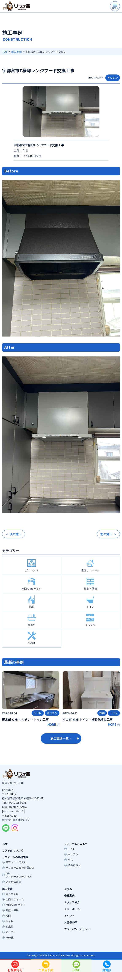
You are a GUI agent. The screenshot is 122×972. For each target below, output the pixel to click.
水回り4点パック (32, 583)
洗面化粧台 (74, 865)
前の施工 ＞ (108, 534)
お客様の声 (70, 922)
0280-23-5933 (17, 802)
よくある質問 (13, 882)
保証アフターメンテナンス (19, 875)
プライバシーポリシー (77, 929)
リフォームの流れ (16, 862)
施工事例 (16, 51)
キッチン (112, 78)
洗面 (31, 601)
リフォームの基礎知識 (15, 857)
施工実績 (7, 889)
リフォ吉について (12, 850)
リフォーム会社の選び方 (20, 867)
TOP (5, 51)
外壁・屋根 (90, 583)
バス (70, 859)
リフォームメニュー (76, 843)
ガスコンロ (31, 565)
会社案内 (69, 895)
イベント (69, 915)
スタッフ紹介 (72, 902)
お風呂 (31, 620)
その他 (31, 638)
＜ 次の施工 (13, 534)
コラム (68, 889)
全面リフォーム (90, 565)
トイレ (90, 601)
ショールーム (72, 909)
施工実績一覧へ (61, 738)
